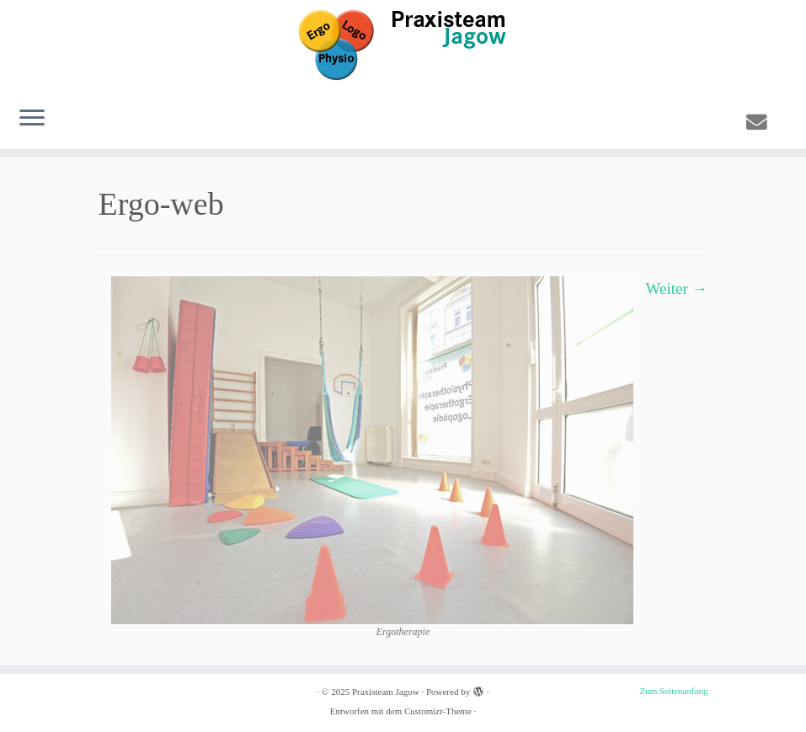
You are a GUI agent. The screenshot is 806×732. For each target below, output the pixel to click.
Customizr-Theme (438, 711)
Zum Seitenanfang (674, 691)
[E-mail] (762, 122)
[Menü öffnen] (32, 118)
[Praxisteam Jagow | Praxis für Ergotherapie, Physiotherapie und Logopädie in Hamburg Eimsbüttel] (403, 46)
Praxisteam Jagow (385, 692)
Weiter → (677, 288)
